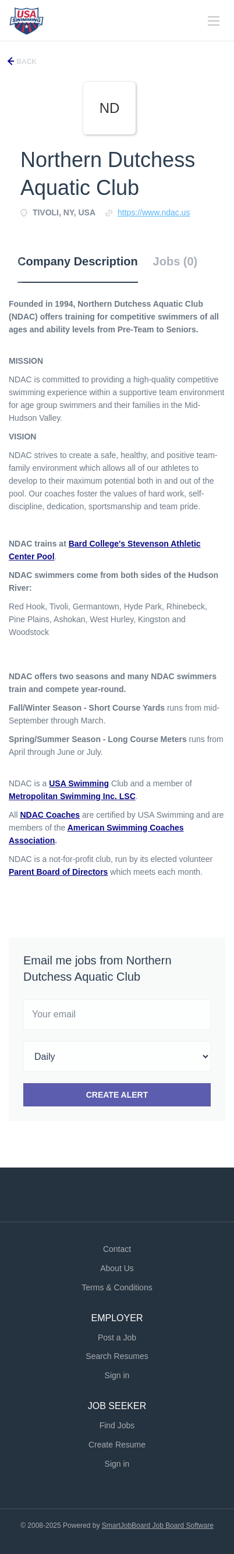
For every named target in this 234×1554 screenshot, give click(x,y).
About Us (117, 1268)
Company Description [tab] (77, 261)
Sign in (117, 1375)
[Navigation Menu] (213, 21)
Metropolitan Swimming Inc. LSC (72, 796)
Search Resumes (117, 1356)
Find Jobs (117, 1425)
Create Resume (117, 1444)
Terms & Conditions (116, 1287)
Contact (117, 1249)
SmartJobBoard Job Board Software (158, 1525)
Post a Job (117, 1337)
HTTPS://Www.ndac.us (154, 212)
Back (26, 62)
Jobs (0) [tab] (175, 261)
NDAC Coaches (50, 814)
